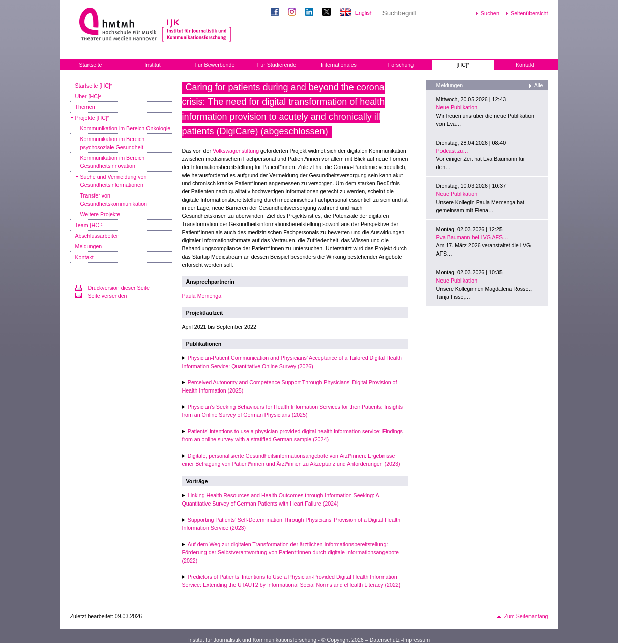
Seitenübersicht (529, 13)
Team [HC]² (89, 225)
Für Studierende (276, 65)
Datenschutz (385, 640)
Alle (538, 85)
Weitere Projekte (100, 214)
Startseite (90, 65)
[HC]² (463, 65)
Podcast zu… (452, 151)
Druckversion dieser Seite (119, 288)
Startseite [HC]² (93, 85)
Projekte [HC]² (92, 118)
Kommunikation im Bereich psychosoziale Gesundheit (112, 143)
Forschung (401, 65)
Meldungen (88, 246)
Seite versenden (107, 296)
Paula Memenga (202, 296)
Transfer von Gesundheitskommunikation (114, 199)
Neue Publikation (457, 107)
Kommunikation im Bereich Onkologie (125, 128)
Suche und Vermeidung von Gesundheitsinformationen (113, 181)
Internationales (339, 65)
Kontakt (525, 65)
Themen (85, 107)
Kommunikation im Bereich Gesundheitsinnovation (112, 162)
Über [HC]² (88, 96)
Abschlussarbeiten (97, 236)
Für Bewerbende (215, 65)
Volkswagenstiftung (236, 151)
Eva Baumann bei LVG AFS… (472, 237)
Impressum (416, 640)
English (364, 13)
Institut (152, 65)
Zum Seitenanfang (526, 616)
